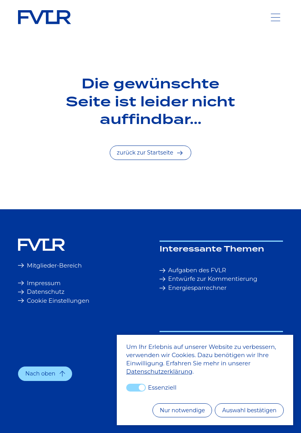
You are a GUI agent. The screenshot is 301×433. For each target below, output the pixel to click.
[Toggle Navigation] (275, 17)
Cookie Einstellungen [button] (53, 300)
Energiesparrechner (193, 287)
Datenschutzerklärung (159, 371)
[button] (45, 374)
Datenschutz (41, 291)
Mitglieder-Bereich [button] (50, 265)
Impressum (39, 283)
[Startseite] (79, 245)
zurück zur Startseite (150, 152)
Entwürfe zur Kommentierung (208, 278)
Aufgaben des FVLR (193, 270)
